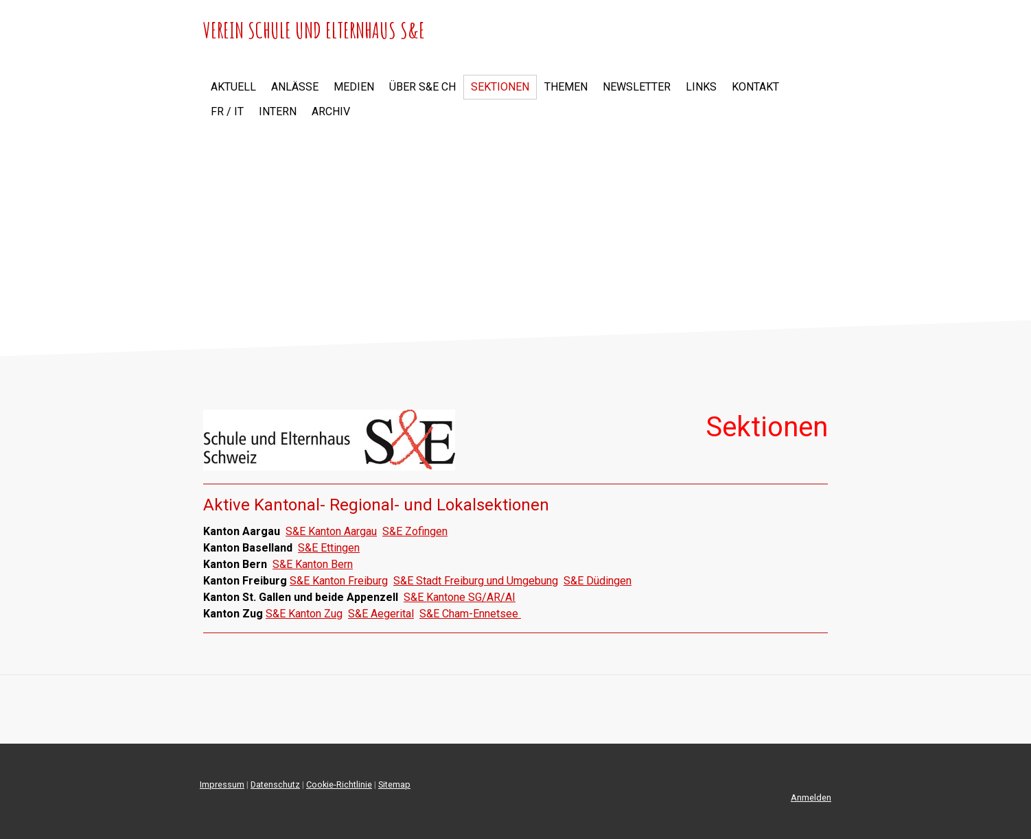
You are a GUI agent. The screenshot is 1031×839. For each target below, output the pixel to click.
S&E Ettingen (329, 547)
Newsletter (637, 86)
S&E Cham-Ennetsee (470, 613)
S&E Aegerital (381, 613)
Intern (278, 111)
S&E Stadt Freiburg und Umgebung (475, 580)
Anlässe (294, 86)
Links (701, 86)
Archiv (331, 111)
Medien (354, 86)
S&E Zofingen (415, 531)
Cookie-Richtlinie (339, 784)
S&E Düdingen (598, 580)
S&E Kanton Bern (313, 564)
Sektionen (500, 86)
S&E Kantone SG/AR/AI (460, 597)
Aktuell (233, 86)
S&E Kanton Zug (304, 613)
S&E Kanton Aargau (331, 531)
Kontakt (755, 86)
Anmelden (811, 797)
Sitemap (394, 784)
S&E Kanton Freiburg (339, 580)
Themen (566, 86)
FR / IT (227, 111)
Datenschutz (275, 784)
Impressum (222, 784)
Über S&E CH (422, 86)
